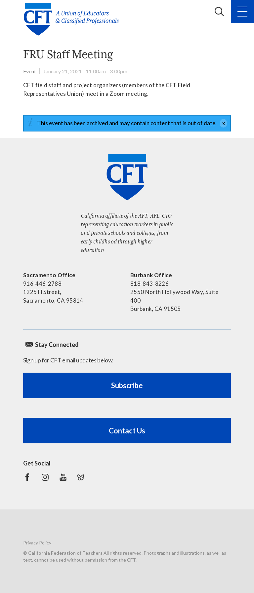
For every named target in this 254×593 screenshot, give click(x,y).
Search (219, 11)
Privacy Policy (37, 542)
